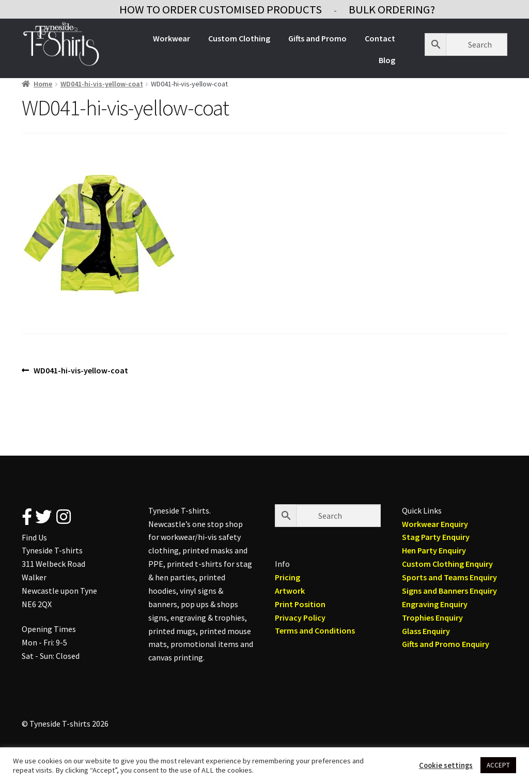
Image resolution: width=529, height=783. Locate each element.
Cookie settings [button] (446, 765)
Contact (380, 38)
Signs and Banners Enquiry (449, 590)
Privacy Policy (300, 617)
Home (43, 83)
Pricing (287, 577)
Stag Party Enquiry (436, 537)
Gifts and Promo (317, 38)
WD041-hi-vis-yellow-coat (101, 83)
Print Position (300, 604)
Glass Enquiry (426, 631)
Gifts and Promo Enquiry (445, 644)
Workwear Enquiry (435, 524)
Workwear (171, 38)
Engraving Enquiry (435, 604)
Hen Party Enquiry (434, 550)
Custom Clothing (239, 38)
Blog (387, 60)
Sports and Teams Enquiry (449, 577)
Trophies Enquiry (432, 617)
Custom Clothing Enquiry (447, 564)
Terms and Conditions (315, 630)
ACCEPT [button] (498, 765)
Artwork (290, 590)
